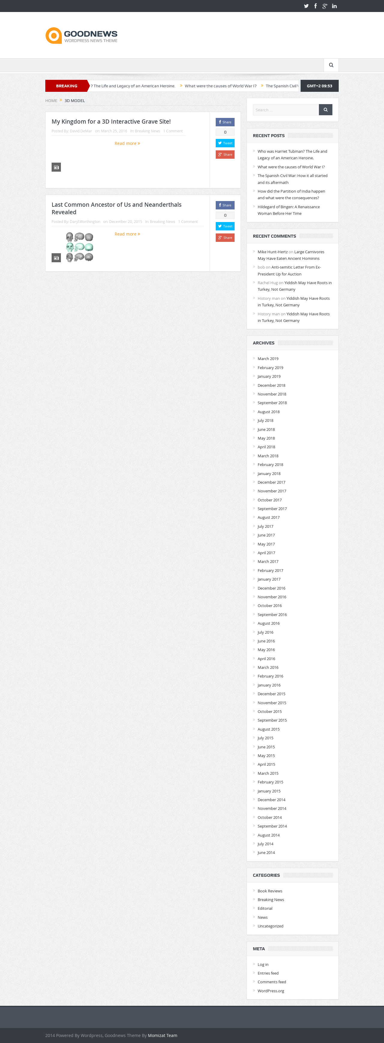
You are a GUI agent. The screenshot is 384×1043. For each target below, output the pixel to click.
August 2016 (269, 623)
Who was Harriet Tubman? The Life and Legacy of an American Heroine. (131, 85)
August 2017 (269, 517)
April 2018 (266, 446)
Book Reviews (270, 891)
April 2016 (266, 658)
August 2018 (269, 411)
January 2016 (269, 685)
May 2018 (266, 438)
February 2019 (270, 367)
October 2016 (270, 605)
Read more (127, 143)
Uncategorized (271, 926)
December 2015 (271, 693)
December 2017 (271, 482)
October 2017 (270, 500)
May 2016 (266, 649)
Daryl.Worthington (85, 221)
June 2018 (266, 429)
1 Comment (173, 130)
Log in (263, 964)
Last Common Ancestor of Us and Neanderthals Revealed (117, 208)
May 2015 (266, 755)
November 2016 (272, 597)
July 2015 (265, 738)
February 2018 (270, 464)
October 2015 (270, 711)
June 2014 (266, 852)
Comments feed (272, 981)
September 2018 (272, 402)
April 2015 (266, 764)
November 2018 (272, 394)
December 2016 (271, 588)
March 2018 (268, 455)
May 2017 (266, 544)
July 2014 (265, 843)
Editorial (265, 908)
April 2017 (266, 552)
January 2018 (269, 473)
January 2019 (269, 376)
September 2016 (272, 614)
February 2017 (270, 570)
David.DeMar (81, 130)
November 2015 (272, 702)
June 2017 (266, 535)
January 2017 (269, 579)
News (263, 917)
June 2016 (266, 641)
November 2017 (272, 491)
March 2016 (268, 667)
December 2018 (271, 385)
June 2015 (266, 747)
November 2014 (272, 808)
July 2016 (265, 632)
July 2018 (265, 420)
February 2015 (270, 782)
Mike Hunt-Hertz (273, 251)
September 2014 (272, 826)
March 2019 (268, 358)
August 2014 (269, 835)
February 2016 (270, 676)
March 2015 (268, 773)
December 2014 (271, 799)
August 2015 (269, 729)
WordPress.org (271, 990)
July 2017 (265, 526)
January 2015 (269, 791)
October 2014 (270, 817)
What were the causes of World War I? (243, 85)
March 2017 (268, 561)
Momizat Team (162, 1035)
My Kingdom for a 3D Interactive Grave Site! (111, 121)
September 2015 (272, 720)
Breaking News (147, 130)
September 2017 (272, 508)
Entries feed (268, 973)
